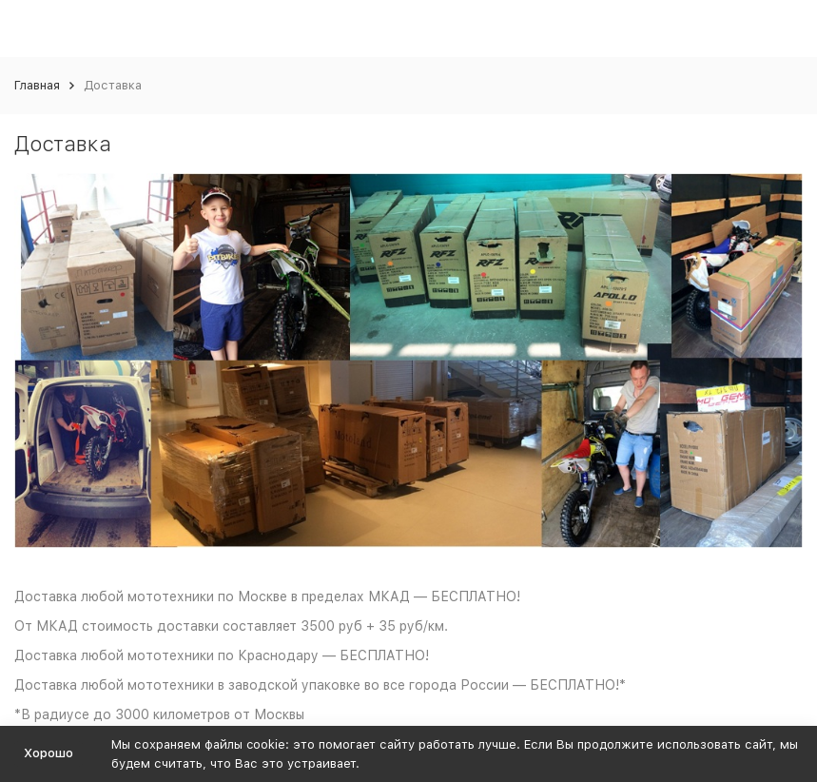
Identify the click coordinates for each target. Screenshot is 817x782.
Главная (37, 85)
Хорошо (48, 753)
